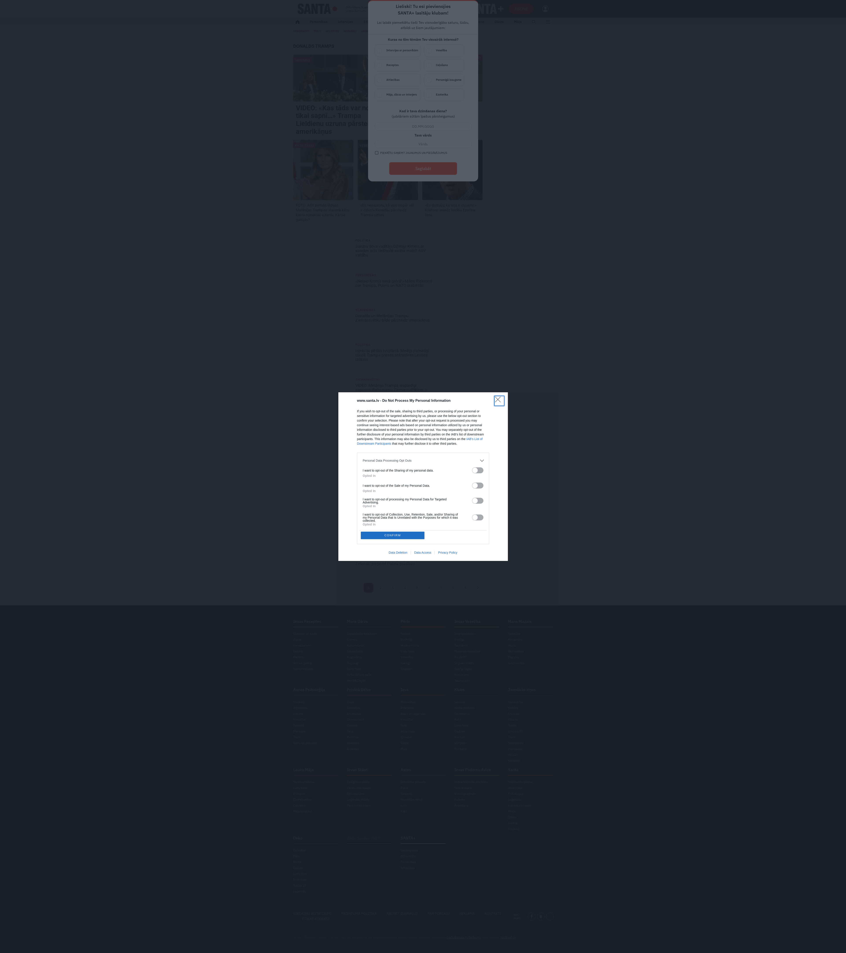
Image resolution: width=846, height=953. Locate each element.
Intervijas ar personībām (402, 50)
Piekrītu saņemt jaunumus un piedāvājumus (413, 153)
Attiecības (402, 80)
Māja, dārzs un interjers (402, 95)
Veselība (448, 50)
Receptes (402, 65)
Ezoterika (448, 95)
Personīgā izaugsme (448, 80)
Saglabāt (423, 168)
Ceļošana (448, 65)
